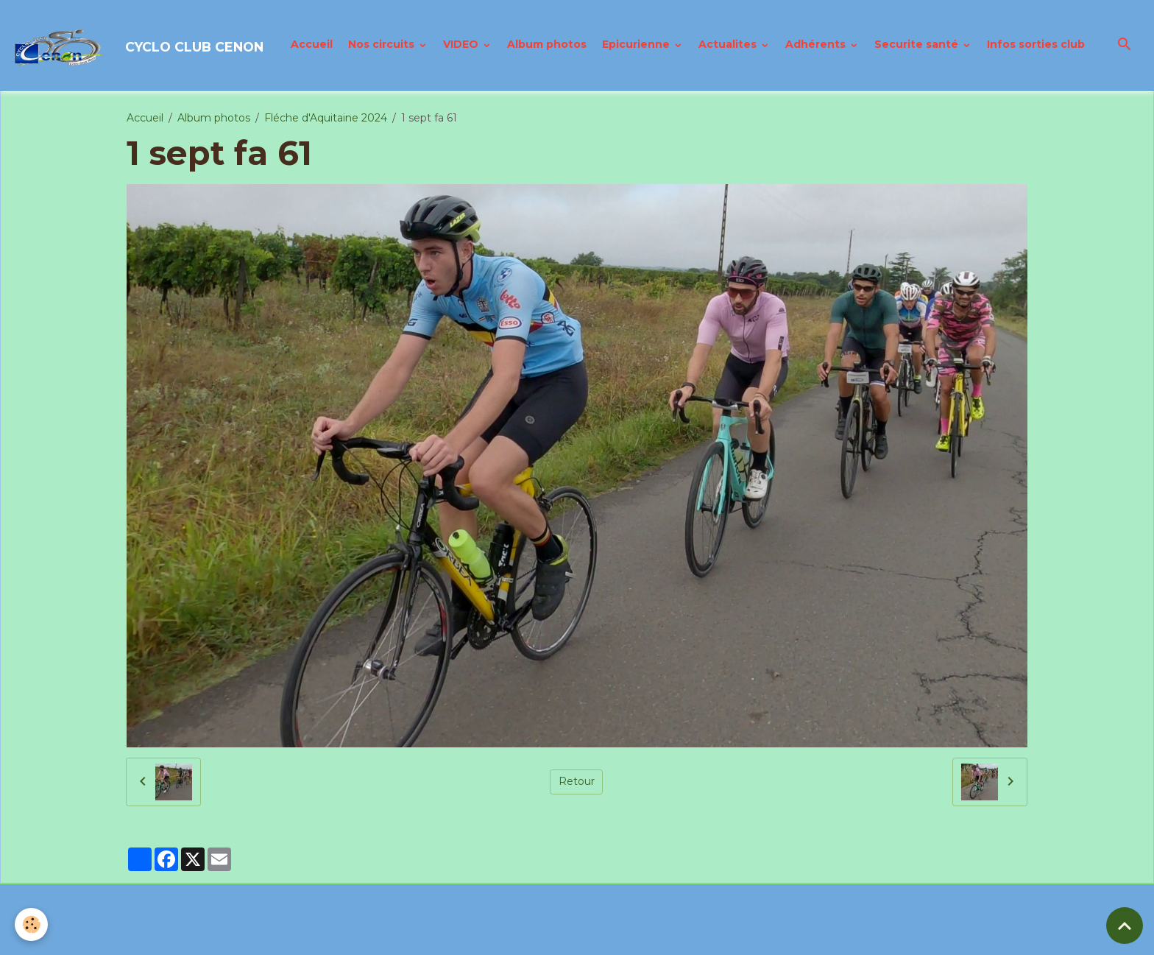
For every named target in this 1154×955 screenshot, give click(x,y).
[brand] (139, 44)
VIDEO (462, 44)
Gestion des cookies (653, 935)
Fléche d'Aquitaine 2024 (325, 117)
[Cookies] (31, 924)
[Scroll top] (1124, 925)
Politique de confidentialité (519, 935)
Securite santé (917, 44)
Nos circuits (382, 44)
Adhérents (817, 44)
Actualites (729, 44)
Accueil (312, 44)
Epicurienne (637, 44)
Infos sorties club (1036, 44)
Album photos (547, 44)
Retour (577, 781)
